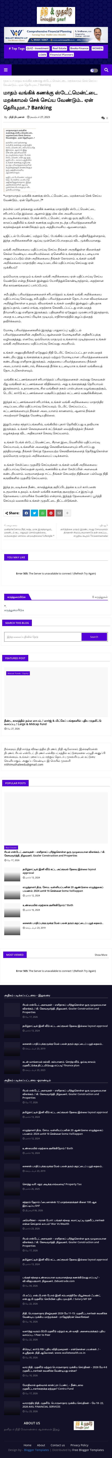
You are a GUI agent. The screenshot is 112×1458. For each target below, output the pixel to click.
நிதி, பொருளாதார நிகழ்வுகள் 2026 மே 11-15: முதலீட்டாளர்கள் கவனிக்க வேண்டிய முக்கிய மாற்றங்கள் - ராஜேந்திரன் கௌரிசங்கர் (64, 1315)
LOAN (42, 54)
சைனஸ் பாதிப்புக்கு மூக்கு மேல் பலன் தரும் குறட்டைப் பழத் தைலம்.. (63, 923)
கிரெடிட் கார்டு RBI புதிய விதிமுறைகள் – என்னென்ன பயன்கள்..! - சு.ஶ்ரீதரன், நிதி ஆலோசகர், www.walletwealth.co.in (61, 1351)
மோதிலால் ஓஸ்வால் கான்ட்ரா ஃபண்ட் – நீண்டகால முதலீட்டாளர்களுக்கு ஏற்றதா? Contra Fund (52, 1386)
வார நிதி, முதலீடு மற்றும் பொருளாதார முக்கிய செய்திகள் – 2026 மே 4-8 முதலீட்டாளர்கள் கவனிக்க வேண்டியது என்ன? (64, 1368)
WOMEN (97, 48)
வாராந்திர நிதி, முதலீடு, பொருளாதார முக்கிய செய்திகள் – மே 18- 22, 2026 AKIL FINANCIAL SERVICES (63, 1404)
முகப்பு (7, 81)
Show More (101, 955)
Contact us (58, 1445)
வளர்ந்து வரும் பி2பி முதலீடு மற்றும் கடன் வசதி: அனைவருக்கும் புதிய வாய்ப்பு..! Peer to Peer (63, 1333)
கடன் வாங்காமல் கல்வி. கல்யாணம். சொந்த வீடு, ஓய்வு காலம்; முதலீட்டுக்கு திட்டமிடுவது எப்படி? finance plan (59, 1063)
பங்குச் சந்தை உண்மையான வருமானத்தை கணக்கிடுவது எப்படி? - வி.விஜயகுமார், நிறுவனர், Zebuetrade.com (61, 1279)
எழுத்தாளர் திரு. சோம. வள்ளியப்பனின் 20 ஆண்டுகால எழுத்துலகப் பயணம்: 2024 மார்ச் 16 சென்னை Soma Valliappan (63, 889)
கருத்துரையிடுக (14, 610)
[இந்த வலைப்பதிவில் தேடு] (43, 637)
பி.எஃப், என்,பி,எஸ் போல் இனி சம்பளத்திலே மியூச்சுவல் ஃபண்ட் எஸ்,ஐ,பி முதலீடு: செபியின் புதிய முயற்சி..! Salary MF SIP (61, 1297)
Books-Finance (79, 48)
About (41, 1445)
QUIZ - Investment (38, 48)
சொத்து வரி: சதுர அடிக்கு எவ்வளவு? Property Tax (52, 1184)
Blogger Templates (36, 1450)
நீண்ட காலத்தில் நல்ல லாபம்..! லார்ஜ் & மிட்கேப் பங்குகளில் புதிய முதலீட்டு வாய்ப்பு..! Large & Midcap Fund (52, 722)
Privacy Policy (79, 1445)
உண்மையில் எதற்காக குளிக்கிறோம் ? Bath (48, 905)
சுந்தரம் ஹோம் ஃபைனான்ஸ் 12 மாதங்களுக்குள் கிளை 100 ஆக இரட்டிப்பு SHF (59, 1203)
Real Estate (59, 48)
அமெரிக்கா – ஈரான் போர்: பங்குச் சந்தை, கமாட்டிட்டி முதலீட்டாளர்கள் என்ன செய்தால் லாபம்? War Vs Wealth (63, 1222)
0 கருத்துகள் (100, 597)
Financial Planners (61, 54)
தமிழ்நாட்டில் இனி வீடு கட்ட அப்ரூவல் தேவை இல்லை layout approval (59, 871)
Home (27, 1445)
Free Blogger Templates (88, 1450)
